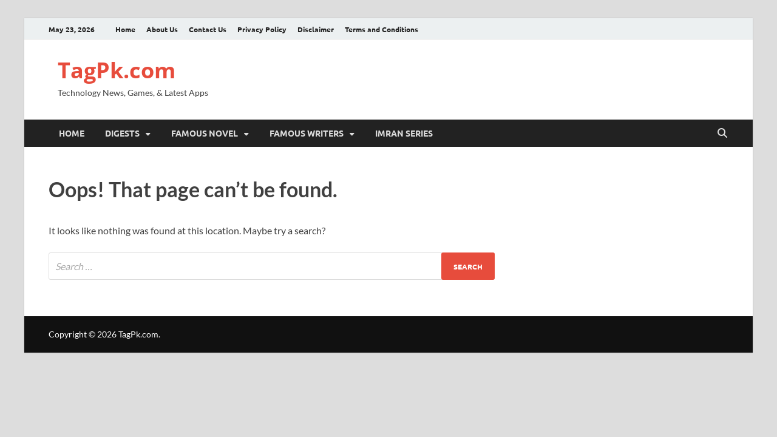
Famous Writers (307, 132)
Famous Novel (204, 132)
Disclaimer (315, 29)
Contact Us (207, 29)
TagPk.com (116, 70)
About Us (162, 29)
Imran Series (404, 132)
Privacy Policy (262, 29)
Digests (122, 132)
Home (125, 29)
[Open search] (722, 133)
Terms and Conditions (381, 29)
